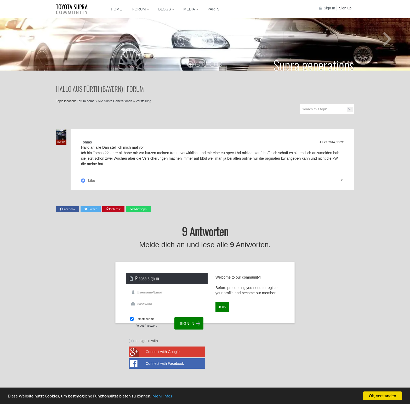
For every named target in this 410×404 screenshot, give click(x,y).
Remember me (145, 318)
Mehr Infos (162, 396)
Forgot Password (146, 325)
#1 (342, 180)
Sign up (345, 8)
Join (222, 307)
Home (116, 9)
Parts (213, 9)
